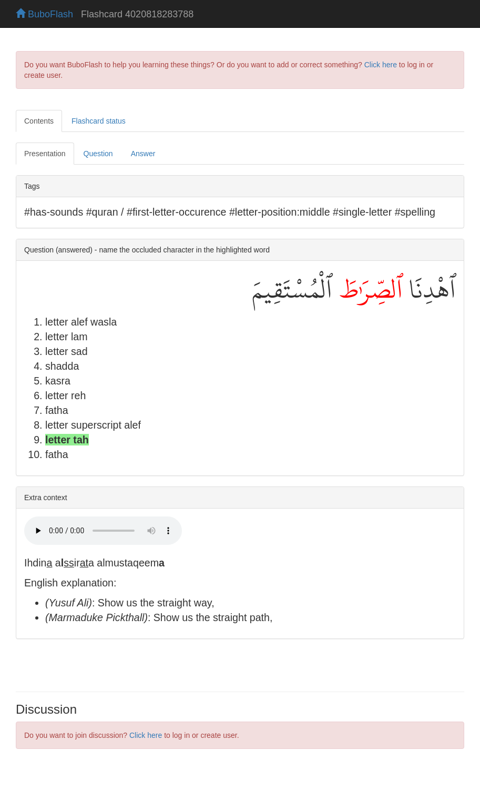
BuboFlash (44, 14)
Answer (143, 153)
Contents (39, 121)
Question (98, 153)
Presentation (45, 153)
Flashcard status (99, 121)
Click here (380, 64)
